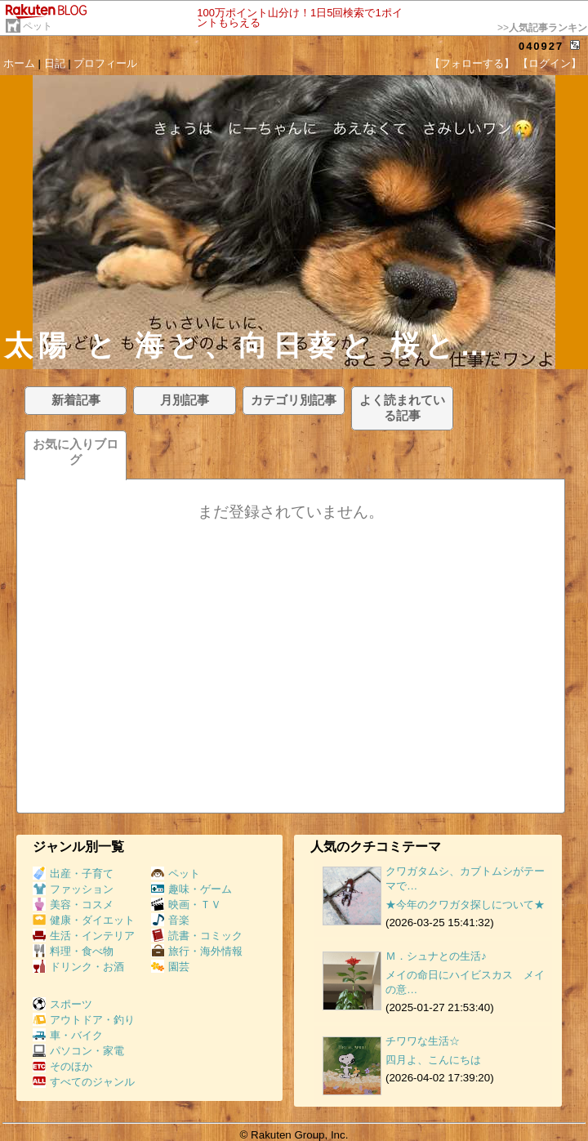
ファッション (73, 889)
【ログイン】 (549, 63)
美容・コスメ (73, 904)
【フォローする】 (472, 63)
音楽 (170, 920)
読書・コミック (197, 935)
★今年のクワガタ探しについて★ (465, 904)
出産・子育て (73, 873)
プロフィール (105, 63)
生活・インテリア (84, 935)
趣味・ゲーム (191, 889)
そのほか (62, 1066)
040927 (541, 46)
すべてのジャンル (84, 1082)
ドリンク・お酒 (78, 966)
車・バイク (68, 1035)
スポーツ (62, 1004)
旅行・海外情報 (197, 951)
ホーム (19, 63)
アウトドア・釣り (84, 1020)
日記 (54, 63)
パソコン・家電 (78, 1051)
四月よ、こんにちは (433, 1060)
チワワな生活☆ (422, 1041)
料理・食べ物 (73, 951)
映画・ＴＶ (186, 904)
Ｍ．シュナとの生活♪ (436, 956)
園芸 (170, 966)
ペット (37, 26)
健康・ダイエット (84, 920)
